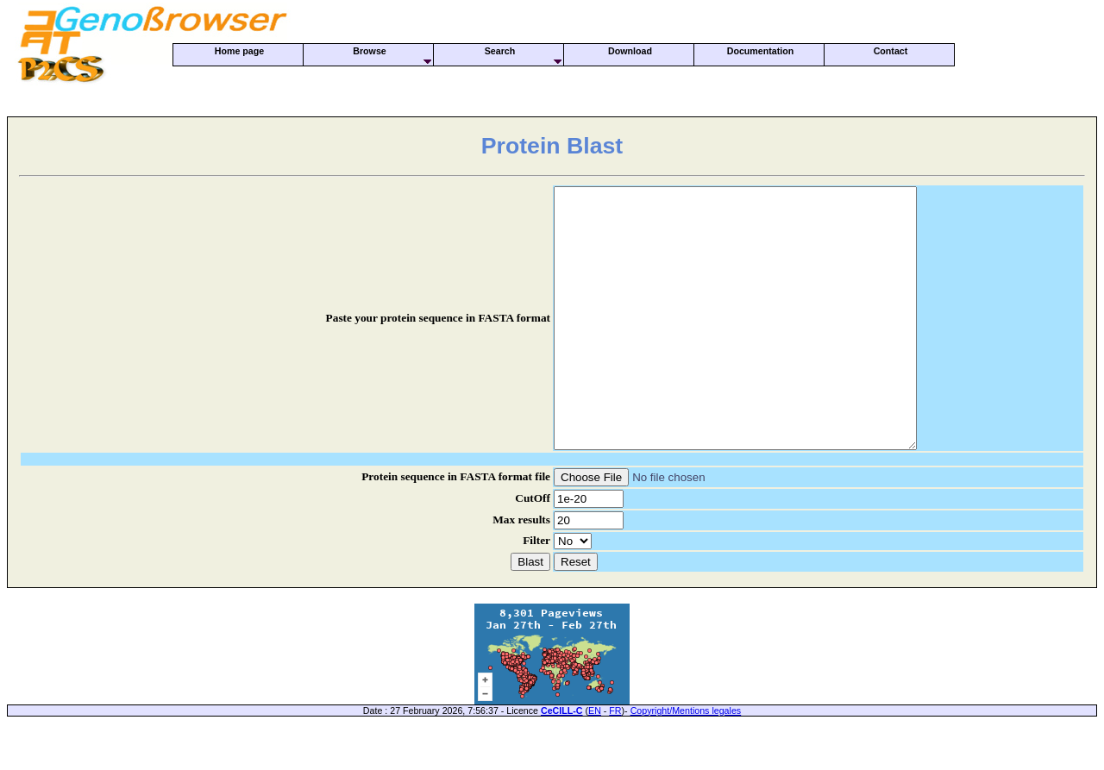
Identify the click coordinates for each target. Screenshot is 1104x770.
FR (615, 762)
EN (594, 762)
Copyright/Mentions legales (686, 762)
